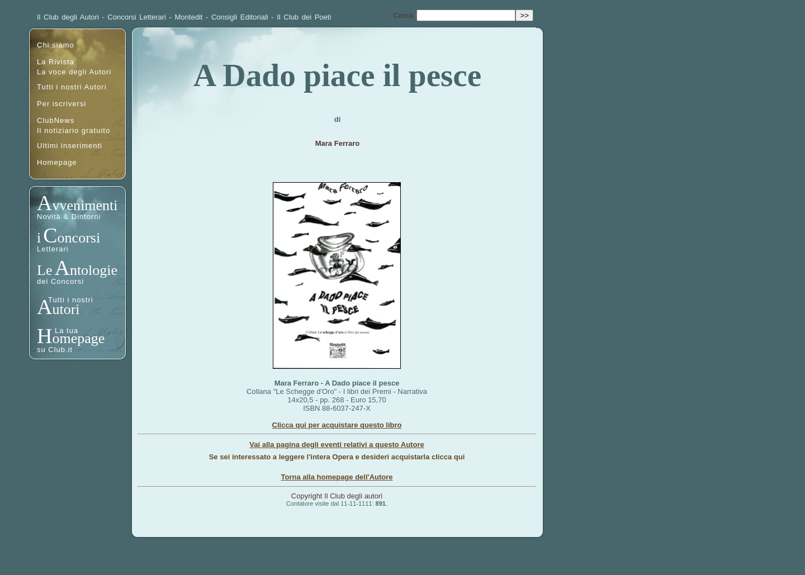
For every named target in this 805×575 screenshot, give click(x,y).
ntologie (93, 270)
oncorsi (79, 238)
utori (65, 309)
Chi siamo (55, 45)
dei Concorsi (60, 281)
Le (44, 270)
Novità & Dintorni (69, 216)
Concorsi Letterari (136, 17)
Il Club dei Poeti (304, 17)
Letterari (53, 249)
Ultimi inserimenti (69, 145)
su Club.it (55, 349)
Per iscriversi (61, 103)
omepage (78, 338)
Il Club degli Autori (68, 17)
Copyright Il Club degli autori (336, 496)
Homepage (57, 162)
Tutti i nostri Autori (72, 87)
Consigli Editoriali (239, 17)
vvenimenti (84, 205)
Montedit (189, 17)
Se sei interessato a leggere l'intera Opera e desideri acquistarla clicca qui (337, 457)
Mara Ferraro (337, 143)
